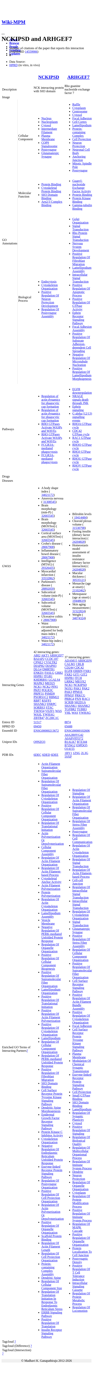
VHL (67, 712)
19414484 (80, 517)
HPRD (13, 65)
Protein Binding (51, 184)
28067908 (47, 547)
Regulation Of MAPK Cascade (81, 1227)
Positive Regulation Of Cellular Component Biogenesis (50, 961)
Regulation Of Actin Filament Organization (50, 861)
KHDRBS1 (41, 679)
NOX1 (68, 688)
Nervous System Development (80, 247)
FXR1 (87, 671)
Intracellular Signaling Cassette (79, 1286)
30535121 (78, 580)
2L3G (84, 753)
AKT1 (45, 655)
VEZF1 (50, 711)
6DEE (54, 754)
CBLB (80, 664)
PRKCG (80, 695)
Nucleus (46, 118)
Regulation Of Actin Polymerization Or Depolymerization (52, 1211)
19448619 (78, 600)
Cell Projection (81, 139)
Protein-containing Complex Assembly (48, 1269)
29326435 (47, 567)
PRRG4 (69, 698)
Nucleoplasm (49, 121)
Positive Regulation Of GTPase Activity (81, 304)
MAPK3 (39, 683)
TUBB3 (82, 709)
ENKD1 (39, 672)
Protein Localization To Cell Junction (82, 1252)
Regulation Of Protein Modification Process (81, 1201)
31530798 (78, 528)
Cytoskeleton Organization (49, 286)
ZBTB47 (39, 718)
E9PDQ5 (81, 745)
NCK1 (38, 686)
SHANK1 (70, 705)
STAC (50, 707)
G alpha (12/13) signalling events (82, 417)
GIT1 (76, 674)
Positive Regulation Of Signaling (81, 1130)
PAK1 (77, 688)
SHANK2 (84, 705)
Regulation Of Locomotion (81, 1309)
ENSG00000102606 (77, 730)
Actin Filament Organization (50, 765)
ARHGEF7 (78, 76)
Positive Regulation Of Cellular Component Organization (50, 812)
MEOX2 (80, 681)
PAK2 (86, 688)
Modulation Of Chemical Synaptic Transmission (81, 1066)
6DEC (37, 754)
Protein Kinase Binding (81, 200)
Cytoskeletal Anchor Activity (51, 880)
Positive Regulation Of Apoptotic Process (81, 290)
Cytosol (46, 125)
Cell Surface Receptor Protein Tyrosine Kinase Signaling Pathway (51, 1097)
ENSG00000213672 (46, 730)
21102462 (78, 590)
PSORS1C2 (41, 697)
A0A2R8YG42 (73, 735)
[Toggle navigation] (3, 34)
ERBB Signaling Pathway (51, 1314)
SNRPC (51, 704)
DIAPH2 (39, 665)
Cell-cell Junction (77, 882)
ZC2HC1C (52, 718)
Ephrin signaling (78, 408)
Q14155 (69, 748)
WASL (38, 714)
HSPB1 (38, 676)
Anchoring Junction (78, 158)
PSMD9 (50, 693)
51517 (37, 722)
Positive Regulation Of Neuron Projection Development (50, 298)
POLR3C (47, 690)
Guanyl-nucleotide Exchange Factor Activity (81, 186)
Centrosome (79, 111)
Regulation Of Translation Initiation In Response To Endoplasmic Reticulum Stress (52, 1300)
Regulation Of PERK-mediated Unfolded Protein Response (52, 1061)
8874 (67, 722)
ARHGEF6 (85, 660)
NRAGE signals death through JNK (80, 399)
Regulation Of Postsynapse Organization (50, 1184)
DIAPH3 (50, 665)
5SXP (68, 756)
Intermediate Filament (49, 130)
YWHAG (48, 714)
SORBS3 (39, 707)
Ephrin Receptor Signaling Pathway (78, 318)
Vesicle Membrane (48, 921)
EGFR (68, 671)
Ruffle (76, 104)
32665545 (47, 515)
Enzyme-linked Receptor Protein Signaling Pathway (51, 1172)
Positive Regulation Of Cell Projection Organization (50, 1196)
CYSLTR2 (50, 662)
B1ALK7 (70, 741)
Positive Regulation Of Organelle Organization (50, 1227)
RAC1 (86, 698)
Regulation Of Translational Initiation (50, 826)
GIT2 (83, 674)
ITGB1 (48, 676)
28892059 (47, 588)
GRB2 (59, 672)
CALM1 (69, 664)
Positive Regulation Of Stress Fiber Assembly (81, 941)
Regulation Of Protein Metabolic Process (81, 1298)
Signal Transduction (80, 227)
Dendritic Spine (51, 1277)
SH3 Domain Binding (49, 196)
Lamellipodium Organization (51, 991)
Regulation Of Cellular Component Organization (50, 1047)
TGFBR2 (70, 709)
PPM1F (69, 695)
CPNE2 (38, 662)
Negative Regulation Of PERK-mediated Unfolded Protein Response (52, 934)
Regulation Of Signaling (81, 791)
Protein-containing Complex (78, 132)
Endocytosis (48, 281)
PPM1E (78, 692)
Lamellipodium (81, 125)
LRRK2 (69, 681)
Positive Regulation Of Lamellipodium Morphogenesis (81, 373)
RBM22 (54, 697)
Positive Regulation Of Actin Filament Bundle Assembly (81, 1001)
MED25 (50, 683)
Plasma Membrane (48, 137)
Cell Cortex (79, 121)
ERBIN (78, 671)
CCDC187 (51, 659)
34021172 (47, 495)
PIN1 (54, 686)
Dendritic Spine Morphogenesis (51, 1109)
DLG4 (38, 669)
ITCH (78, 678)
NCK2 (47, 686)
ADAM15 (70, 660)
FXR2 (68, 674)
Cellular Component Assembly (48, 851)
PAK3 (68, 692)
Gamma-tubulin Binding (82, 207)
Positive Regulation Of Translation (50, 1323)
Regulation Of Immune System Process (82, 1165)
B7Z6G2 (69, 745)
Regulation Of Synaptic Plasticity (81, 1116)
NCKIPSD (48, 76)
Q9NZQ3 (39, 741)
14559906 (31, 51)
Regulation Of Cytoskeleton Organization (50, 798)
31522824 (78, 611)
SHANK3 (40, 704)
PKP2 (37, 690)
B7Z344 (82, 741)
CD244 (68, 667)
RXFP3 (46, 700)
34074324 (78, 618)
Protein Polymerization (50, 894)
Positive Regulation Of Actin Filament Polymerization (50, 1015)
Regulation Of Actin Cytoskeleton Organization (50, 904)
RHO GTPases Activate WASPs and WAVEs (51, 427)
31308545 (49, 501)
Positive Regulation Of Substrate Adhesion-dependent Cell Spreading (81, 342)
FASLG (49, 672)
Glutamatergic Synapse (50, 154)
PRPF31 (39, 693)
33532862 (47, 578)
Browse (14, 43)
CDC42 (79, 667)
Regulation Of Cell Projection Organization (50, 1257)
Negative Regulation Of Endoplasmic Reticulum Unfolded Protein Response (52, 1154)
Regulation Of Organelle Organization (50, 948)
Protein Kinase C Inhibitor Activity (52, 1133)
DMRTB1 (48, 669)
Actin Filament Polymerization (50, 887)
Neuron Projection (78, 144)
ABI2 (37, 655)
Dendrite (77, 1171)
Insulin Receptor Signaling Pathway (51, 1333)
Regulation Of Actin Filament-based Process (51, 871)
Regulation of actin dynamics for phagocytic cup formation (50, 401)
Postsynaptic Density (80, 1260)
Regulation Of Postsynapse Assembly (50, 313)
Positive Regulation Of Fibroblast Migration (81, 259)
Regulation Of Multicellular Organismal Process (81, 1153)
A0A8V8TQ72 (73, 738)
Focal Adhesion (82, 118)
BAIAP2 (39, 659)
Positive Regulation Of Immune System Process (82, 1215)
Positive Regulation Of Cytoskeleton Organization (50, 1029)
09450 (37, 726)
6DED (46, 754)
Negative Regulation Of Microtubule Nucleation (81, 360)
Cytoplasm (79, 108)
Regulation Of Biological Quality (81, 1140)
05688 (68, 726)
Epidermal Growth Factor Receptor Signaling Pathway (50, 1121)
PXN (78, 698)
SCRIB (68, 702)
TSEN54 (39, 711)
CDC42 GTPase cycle (80, 432)
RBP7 (37, 700)
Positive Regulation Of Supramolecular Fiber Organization (51, 979)
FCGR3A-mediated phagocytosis (49, 448)
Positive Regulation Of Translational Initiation (50, 1002)
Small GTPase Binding (81, 1097)
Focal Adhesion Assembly (82, 328)
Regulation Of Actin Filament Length (50, 1246)
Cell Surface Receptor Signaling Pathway (80, 986)
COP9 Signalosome (49, 144)
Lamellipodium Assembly (81, 269)
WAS (58, 711)
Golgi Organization (80, 220)
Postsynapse (48, 149)
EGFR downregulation (82, 391)
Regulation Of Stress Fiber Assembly (81, 824)
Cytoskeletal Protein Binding (51, 189)
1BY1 (68, 753)
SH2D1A (80, 702)
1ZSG (76, 753)
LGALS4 (54, 679)
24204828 (78, 541)
